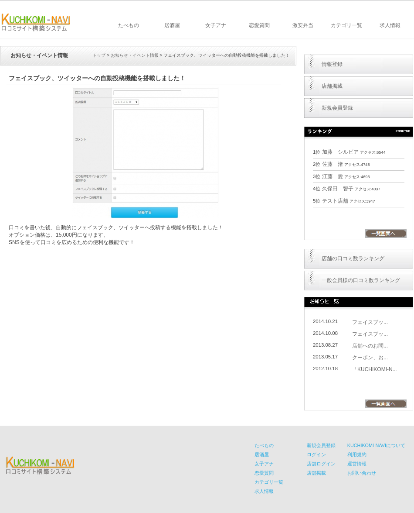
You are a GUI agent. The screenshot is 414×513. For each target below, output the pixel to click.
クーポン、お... (370, 358)
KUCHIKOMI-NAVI (35, 22)
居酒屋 (172, 25)
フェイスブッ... (370, 322)
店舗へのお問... (370, 346)
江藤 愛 (332, 176)
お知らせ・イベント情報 (135, 55)
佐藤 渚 (332, 164)
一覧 (386, 233)
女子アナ (215, 25)
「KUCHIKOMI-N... (374, 369)
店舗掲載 (332, 86)
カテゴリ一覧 (346, 25)
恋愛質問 (259, 25)
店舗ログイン (321, 463)
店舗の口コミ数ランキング (353, 258)
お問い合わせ (361, 472)
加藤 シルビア (340, 152)
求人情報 (390, 25)
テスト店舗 (335, 201)
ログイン (316, 454)
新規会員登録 (337, 108)
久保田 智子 (337, 189)
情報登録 (332, 64)
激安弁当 (302, 25)
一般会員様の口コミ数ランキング (361, 280)
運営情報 (356, 463)
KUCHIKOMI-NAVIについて (376, 445)
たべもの (128, 25)
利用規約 (356, 454)
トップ (98, 55)
